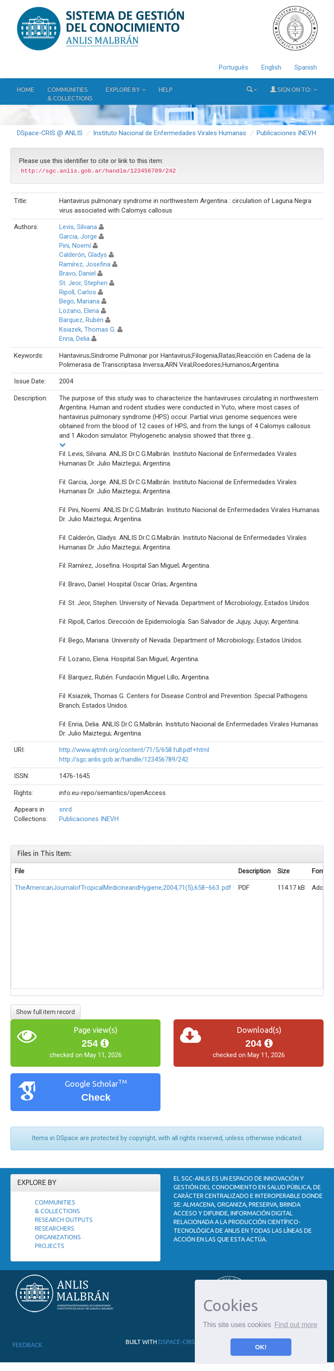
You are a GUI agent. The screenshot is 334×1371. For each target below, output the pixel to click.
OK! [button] (261, 1347)
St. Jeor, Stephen (83, 283)
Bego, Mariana (79, 301)
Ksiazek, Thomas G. (87, 329)
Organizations (58, 1237)
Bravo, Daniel (77, 273)
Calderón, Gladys (83, 255)
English (271, 67)
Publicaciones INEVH (286, 133)
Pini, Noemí (75, 246)
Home (25, 89)
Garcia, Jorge (78, 236)
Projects (49, 1245)
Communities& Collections (70, 94)
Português (233, 67)
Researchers (54, 1228)
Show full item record (45, 1011)
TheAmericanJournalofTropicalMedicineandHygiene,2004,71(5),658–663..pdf (123, 888)
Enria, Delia (74, 339)
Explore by (126, 89)
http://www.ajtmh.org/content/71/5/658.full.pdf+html (134, 750)
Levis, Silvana (78, 227)
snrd (65, 809)
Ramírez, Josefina (84, 264)
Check (96, 1097)
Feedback (27, 1344)
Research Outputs (64, 1219)
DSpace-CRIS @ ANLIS (50, 133)
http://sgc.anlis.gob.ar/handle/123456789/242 (123, 759)
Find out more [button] (295, 1324)
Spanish (305, 67)
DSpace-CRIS (176, 1341)
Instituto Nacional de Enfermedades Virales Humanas (169, 133)
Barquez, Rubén (81, 320)
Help (166, 89)
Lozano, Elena (79, 311)
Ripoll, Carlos (77, 292)
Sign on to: (293, 89)
